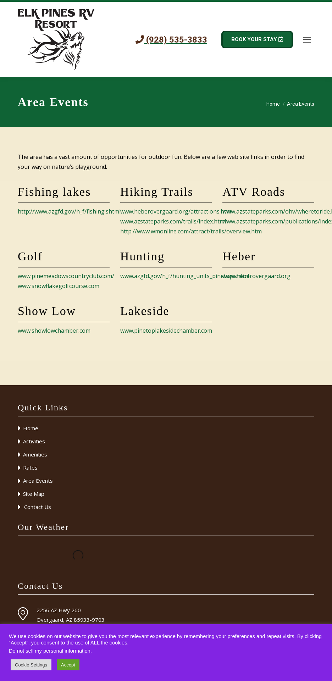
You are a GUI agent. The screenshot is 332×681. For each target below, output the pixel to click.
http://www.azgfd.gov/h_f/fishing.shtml (69, 211)
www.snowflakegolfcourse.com (58, 286)
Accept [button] (68, 665)
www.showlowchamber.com (54, 330)
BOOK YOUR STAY (257, 39)
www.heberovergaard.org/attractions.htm (175, 211)
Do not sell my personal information (49, 651)
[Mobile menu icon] (307, 40)
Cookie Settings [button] (31, 665)
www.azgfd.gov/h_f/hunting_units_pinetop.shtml (184, 276)
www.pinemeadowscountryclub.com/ (66, 276)
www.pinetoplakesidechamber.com (166, 330)
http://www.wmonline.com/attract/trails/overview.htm (191, 231)
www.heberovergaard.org (256, 276)
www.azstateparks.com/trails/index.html (173, 221)
